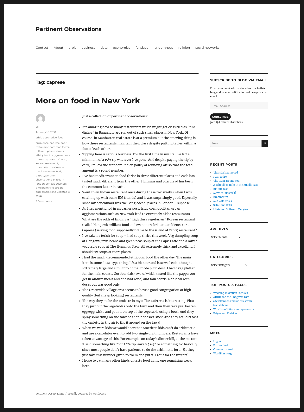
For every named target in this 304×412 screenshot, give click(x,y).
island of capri (57, 159)
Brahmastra (220, 197)
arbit (72, 47)
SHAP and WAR (222, 205)
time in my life (45, 187)
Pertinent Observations (69, 29)
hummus (42, 159)
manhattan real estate (50, 167)
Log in (217, 341)
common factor (59, 147)
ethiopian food (45, 155)
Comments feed (223, 349)
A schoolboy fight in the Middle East (235, 185)
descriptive (50, 137)
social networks (207, 47)
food (61, 137)
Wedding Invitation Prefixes (230, 293)
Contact (42, 47)
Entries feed (220, 345)
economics (121, 47)
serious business (56, 183)
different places (45, 151)
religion (184, 47)
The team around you (226, 180)
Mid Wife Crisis (222, 201)
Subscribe (220, 116)
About (58, 47)
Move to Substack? (224, 193)
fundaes (142, 47)
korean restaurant (47, 163)
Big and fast (220, 189)
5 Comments (44, 201)
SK (37, 126)
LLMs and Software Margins (230, 209)
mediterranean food (48, 171)
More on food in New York (88, 100)
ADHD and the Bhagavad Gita (231, 297)
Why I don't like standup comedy (233, 309)
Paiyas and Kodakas (225, 313)
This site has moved (225, 172)
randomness (163, 47)
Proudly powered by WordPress (87, 393)
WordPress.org (222, 353)
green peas (62, 155)
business (88, 47)
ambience (42, 142)
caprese (55, 142)
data (104, 47)
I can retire (220, 176)
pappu (40, 175)
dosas (60, 151)
